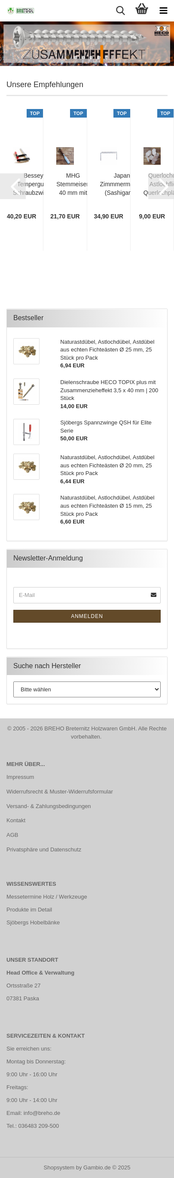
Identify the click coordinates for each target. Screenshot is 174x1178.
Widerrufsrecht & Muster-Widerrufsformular (59, 791)
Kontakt (15, 820)
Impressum (20, 777)
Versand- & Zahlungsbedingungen (48, 806)
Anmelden (87, 616)
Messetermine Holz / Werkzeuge (46, 896)
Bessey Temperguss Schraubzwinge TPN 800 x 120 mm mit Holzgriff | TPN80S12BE (33, 184)
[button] (13, 186)
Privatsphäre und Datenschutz (43, 849)
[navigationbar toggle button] (163, 10)
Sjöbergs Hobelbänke (33, 922)
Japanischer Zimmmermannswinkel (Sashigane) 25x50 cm (130, 184)
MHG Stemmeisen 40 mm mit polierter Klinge (73, 184)
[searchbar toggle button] (120, 10)
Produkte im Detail (29, 909)
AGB (12, 835)
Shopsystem (59, 1167)
